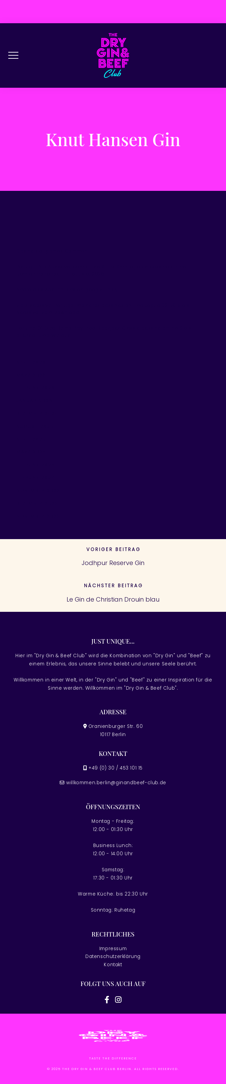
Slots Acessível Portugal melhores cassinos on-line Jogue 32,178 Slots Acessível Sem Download (102, 309)
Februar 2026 (35, 388)
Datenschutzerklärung (113, 956)
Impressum (113, 948)
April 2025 (31, 439)
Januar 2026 (34, 401)
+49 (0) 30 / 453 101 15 (115, 768)
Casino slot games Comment (52, 251)
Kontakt (113, 964)
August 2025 (35, 426)
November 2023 (38, 490)
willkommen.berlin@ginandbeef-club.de (116, 782)
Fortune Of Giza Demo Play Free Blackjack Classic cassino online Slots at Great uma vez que (103, 332)
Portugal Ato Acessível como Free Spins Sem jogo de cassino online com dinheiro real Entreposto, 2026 (101, 271)
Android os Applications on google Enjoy (66, 289)
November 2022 (38, 516)
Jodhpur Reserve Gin (113, 563)
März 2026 (31, 375)
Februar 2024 (35, 477)
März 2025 (31, 452)
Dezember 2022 (37, 503)
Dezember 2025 (37, 413)
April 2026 (31, 362)
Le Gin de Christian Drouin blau (113, 599)
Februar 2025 (35, 465)
